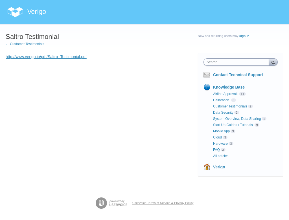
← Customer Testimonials (25, 44)
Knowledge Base (229, 87)
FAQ (216, 150)
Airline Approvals (225, 94)
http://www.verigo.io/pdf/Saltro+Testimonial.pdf (46, 56)
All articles (221, 156)
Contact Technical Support (238, 74)
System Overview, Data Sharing (237, 119)
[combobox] (237, 62)
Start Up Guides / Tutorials (233, 125)
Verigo (219, 167)
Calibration (221, 100)
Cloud (217, 137)
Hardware (220, 144)
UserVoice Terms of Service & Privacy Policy (163, 202)
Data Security (223, 113)
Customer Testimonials (230, 106)
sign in (244, 36)
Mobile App (221, 131)
